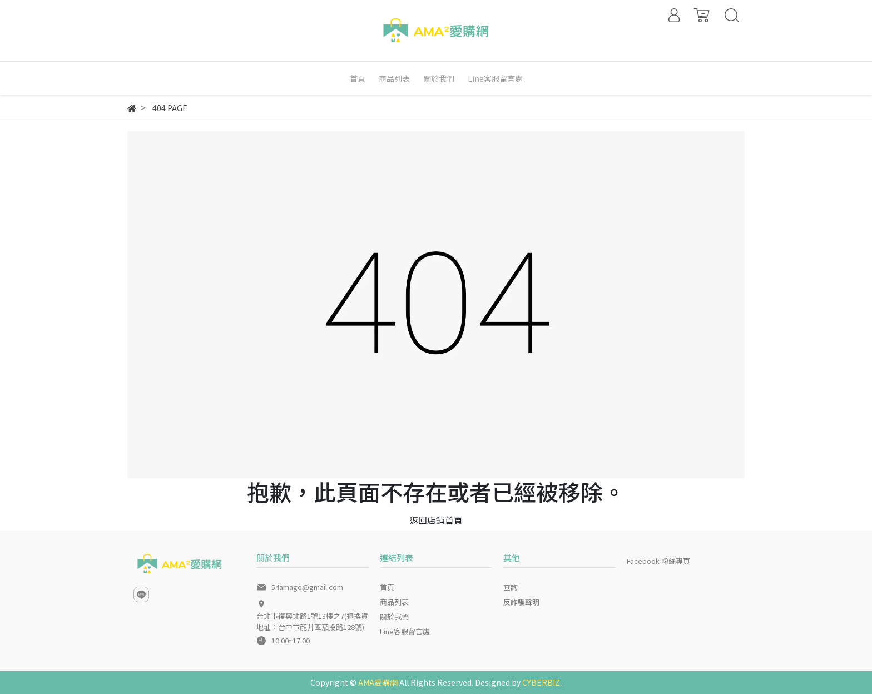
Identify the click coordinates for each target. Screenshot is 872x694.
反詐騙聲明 (521, 602)
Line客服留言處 (405, 631)
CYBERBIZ (541, 682)
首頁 (387, 587)
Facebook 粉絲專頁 (658, 561)
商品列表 (394, 602)
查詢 (510, 587)
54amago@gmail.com (307, 587)
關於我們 (394, 616)
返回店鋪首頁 (436, 520)
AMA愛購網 (378, 682)
